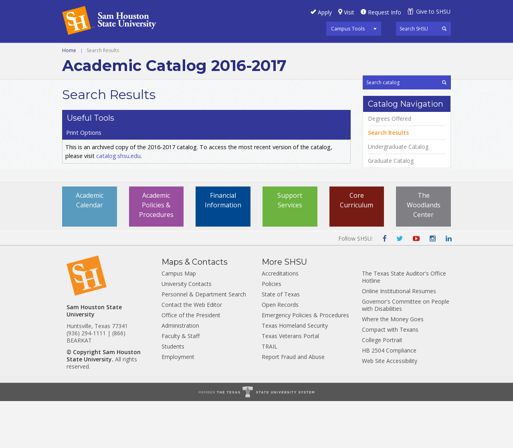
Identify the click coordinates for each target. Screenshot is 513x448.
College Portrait (382, 387)
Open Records (280, 351)
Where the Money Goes (393, 366)
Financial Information (223, 247)
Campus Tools (348, 28)
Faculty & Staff (181, 383)
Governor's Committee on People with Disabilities (405, 352)
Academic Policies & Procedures (156, 252)
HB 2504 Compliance (389, 397)
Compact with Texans (390, 376)
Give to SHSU (433, 11)
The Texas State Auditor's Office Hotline (404, 323)
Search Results (388, 180)
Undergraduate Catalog (398, 195)
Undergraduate (88, 52)
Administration (180, 372)
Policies (271, 330)
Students (173, 393)
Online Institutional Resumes (399, 338)
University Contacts (187, 330)
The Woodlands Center (423, 252)
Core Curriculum (356, 247)
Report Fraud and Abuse (293, 403)
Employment (178, 403)
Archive (182, 52)
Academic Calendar (89, 247)
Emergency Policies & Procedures (305, 362)
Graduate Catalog (391, 209)
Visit (349, 12)
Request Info (384, 12)
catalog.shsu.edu (118, 144)
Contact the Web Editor (192, 351)
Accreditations (280, 320)
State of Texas (281, 341)
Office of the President (191, 362)
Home (69, 68)
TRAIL (269, 393)
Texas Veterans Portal (290, 383)
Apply (325, 12)
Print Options (385, 110)
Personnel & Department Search (204, 341)
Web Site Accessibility (389, 408)
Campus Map (179, 320)
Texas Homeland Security (295, 372)
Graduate (142, 52)
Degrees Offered (389, 166)
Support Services (289, 247)
